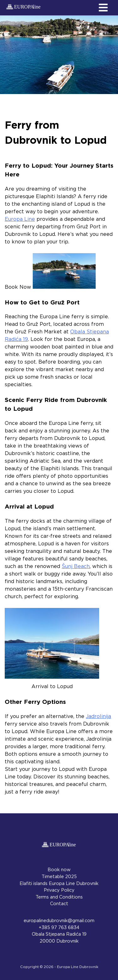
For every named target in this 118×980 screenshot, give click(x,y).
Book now (59, 869)
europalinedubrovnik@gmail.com (59, 920)
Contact (59, 903)
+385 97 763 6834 (59, 927)
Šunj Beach (76, 566)
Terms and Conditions (59, 897)
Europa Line (20, 219)
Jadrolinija (98, 716)
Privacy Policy (59, 890)
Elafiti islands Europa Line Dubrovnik (59, 883)
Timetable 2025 (59, 876)
